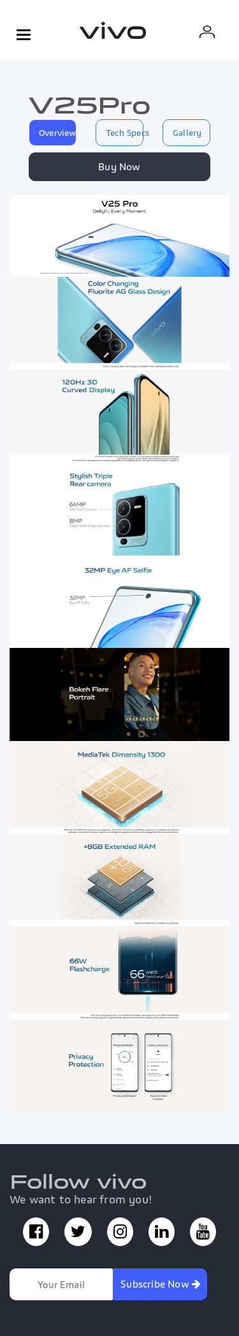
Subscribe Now (160, 1283)
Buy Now (119, 166)
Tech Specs (124, 132)
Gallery (187, 132)
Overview (57, 132)
